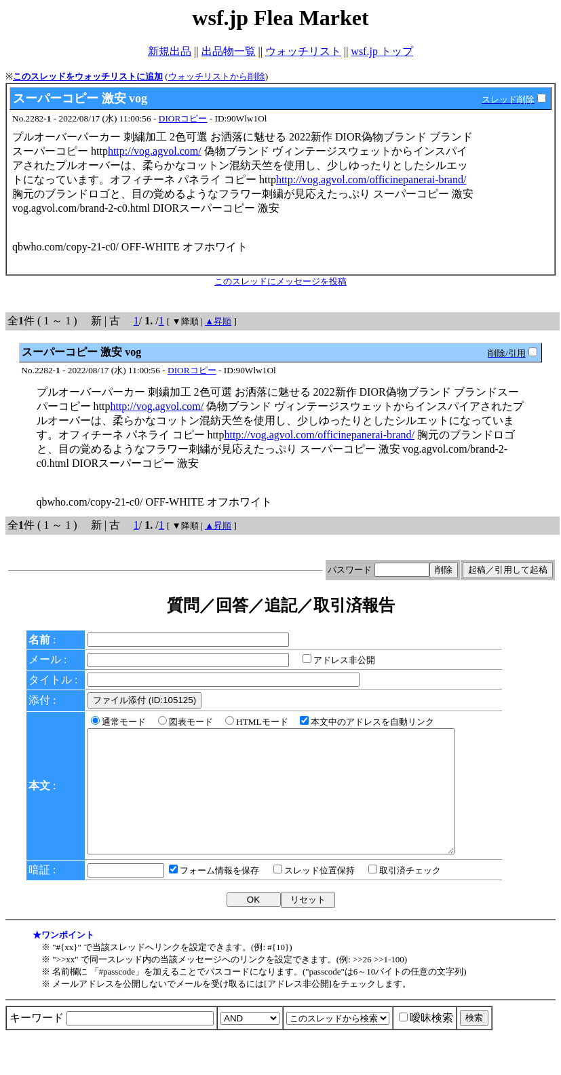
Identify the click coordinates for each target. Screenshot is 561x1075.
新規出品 (169, 51)
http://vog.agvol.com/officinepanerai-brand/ (371, 179)
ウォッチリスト (303, 51)
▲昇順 (218, 321)
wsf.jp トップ (382, 51)
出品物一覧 (228, 51)
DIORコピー (183, 118)
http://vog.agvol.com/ (154, 151)
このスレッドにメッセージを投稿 (280, 281)
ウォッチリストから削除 (216, 76)
